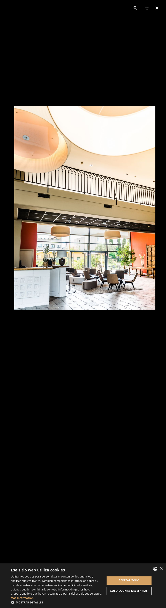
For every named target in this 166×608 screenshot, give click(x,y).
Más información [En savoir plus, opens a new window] (22, 598)
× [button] (161, 568)
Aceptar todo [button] (129, 580)
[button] (57, 602)
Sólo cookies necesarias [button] (129, 591)
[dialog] (83, 585)
